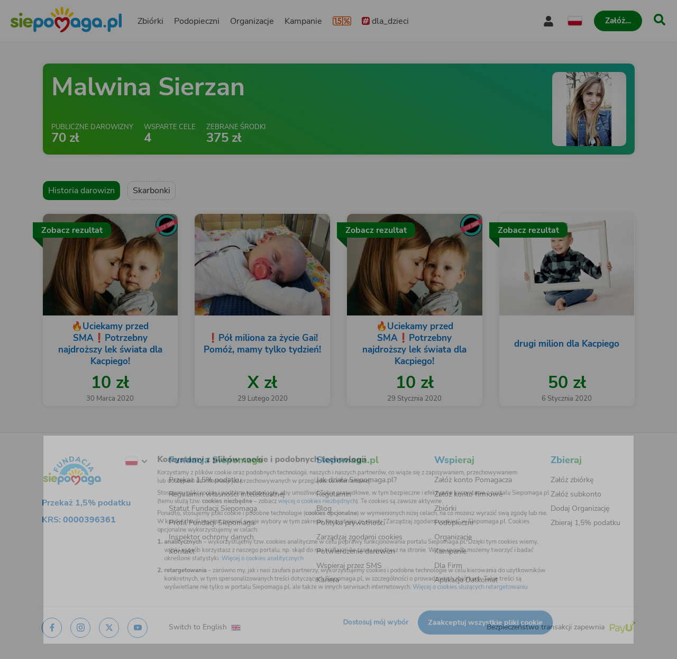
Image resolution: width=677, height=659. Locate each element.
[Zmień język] (106, 450)
